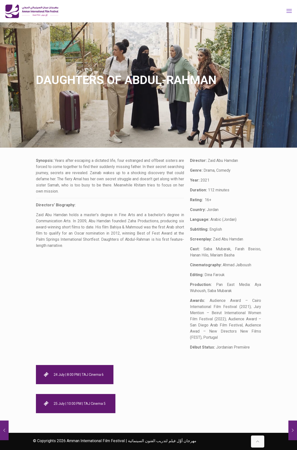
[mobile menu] (289, 11)
